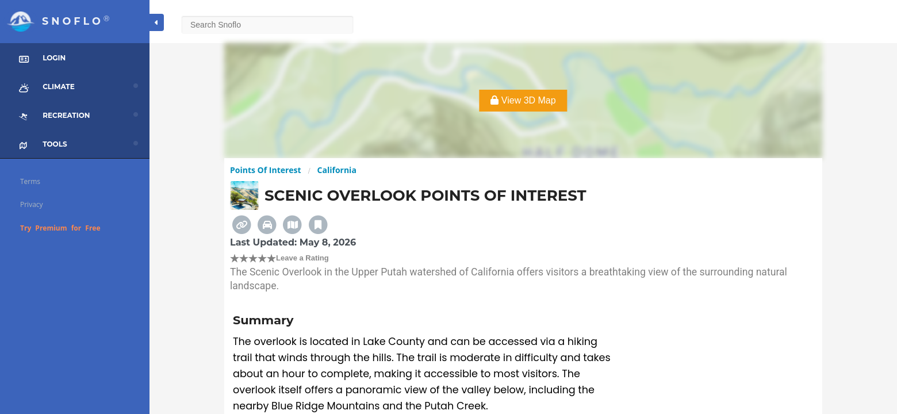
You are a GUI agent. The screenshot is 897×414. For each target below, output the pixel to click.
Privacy (31, 204)
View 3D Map (522, 100)
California (336, 169)
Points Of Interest (265, 169)
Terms (30, 181)
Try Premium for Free (60, 228)
